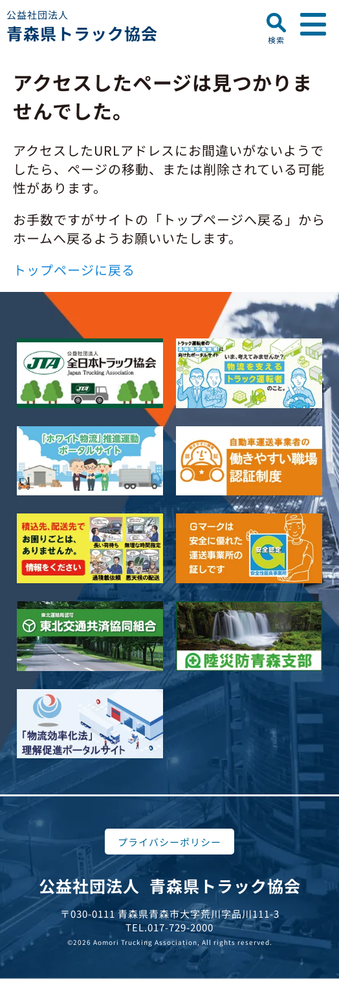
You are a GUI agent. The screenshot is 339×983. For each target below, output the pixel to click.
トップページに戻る (74, 269)
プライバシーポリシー (169, 842)
